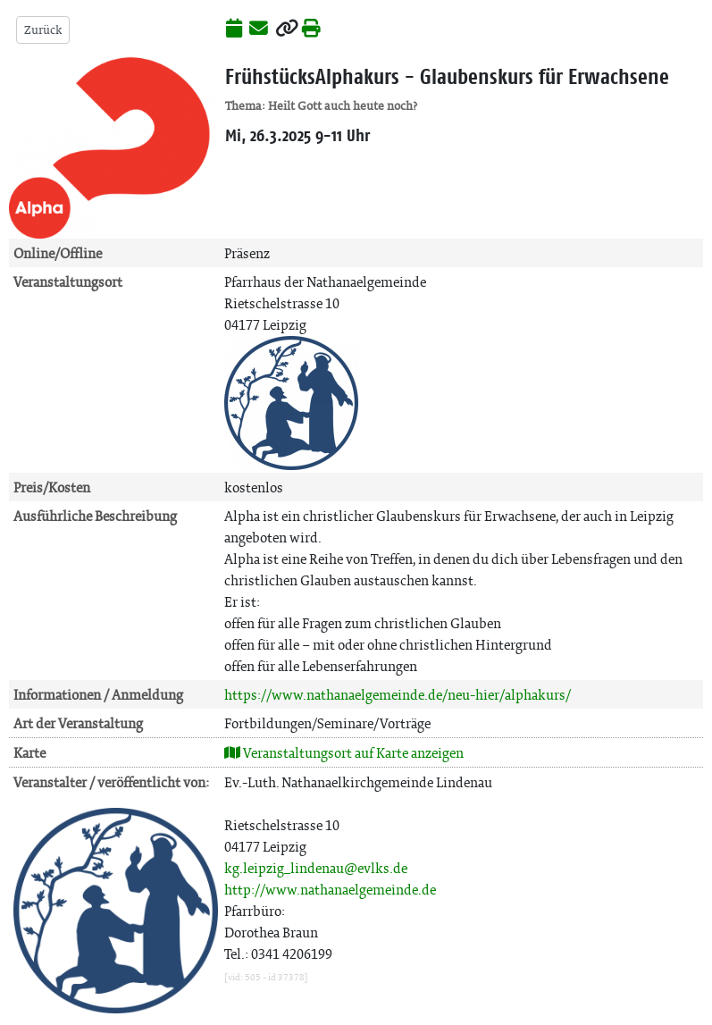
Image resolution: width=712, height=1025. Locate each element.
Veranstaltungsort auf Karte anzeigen (344, 753)
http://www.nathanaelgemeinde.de (330, 889)
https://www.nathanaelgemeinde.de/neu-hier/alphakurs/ (397, 694)
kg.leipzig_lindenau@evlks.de (315, 868)
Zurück (43, 29)
